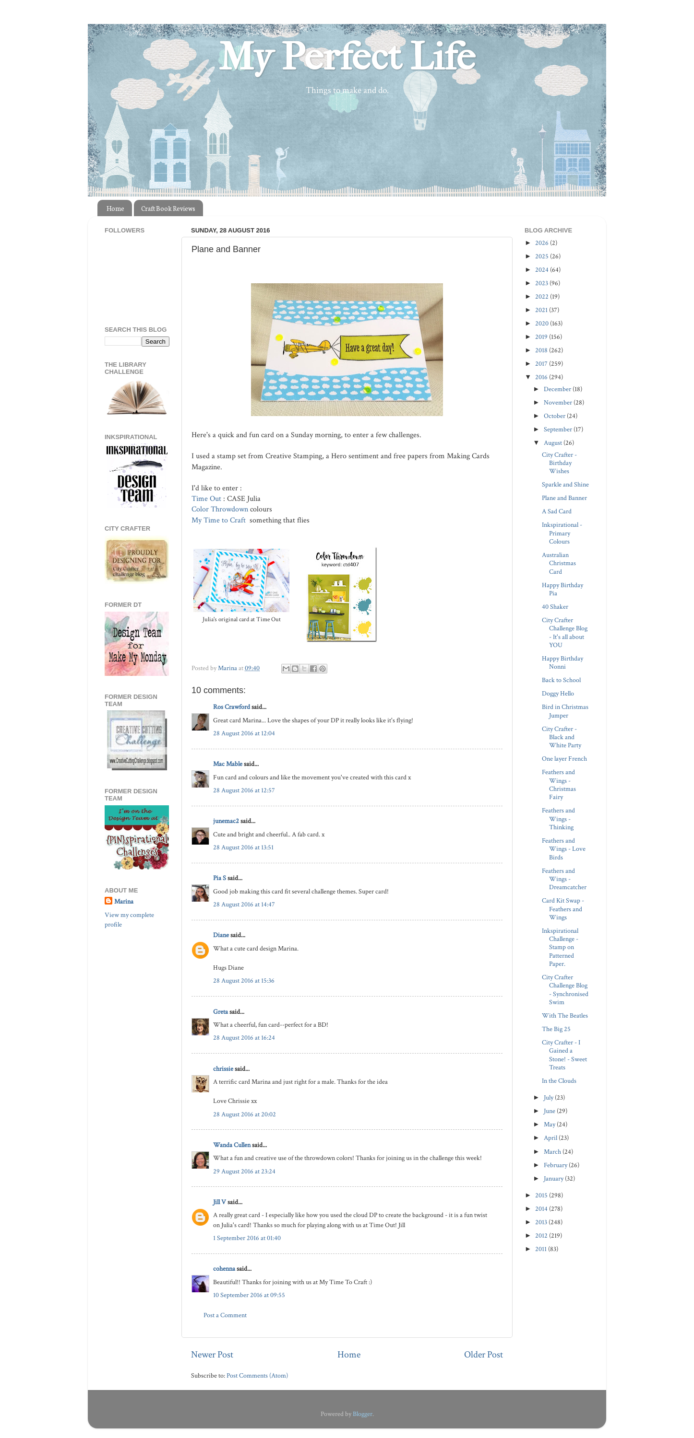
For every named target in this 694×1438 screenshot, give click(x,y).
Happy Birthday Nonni (562, 662)
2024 (542, 269)
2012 (542, 1235)
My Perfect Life (347, 57)
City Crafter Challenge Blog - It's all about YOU (564, 632)
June (550, 1110)
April (551, 1137)
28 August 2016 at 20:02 (244, 1114)
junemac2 (226, 820)
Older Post (483, 1354)
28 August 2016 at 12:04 (244, 733)
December (558, 389)
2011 (541, 1248)
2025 (542, 256)
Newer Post (212, 1354)
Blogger (362, 1413)
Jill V (219, 1201)
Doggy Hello (558, 693)
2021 (542, 309)
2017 (542, 363)
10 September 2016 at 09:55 (249, 1294)
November (559, 402)
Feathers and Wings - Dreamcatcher (564, 879)
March (553, 1151)
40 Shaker (555, 606)
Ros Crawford (231, 706)
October (555, 415)
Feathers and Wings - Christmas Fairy (559, 784)
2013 (542, 1222)
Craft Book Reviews (168, 208)
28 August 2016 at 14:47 (244, 904)
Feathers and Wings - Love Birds (564, 849)
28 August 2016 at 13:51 (243, 847)
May (550, 1124)
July (549, 1097)
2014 (542, 1208)
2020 (542, 323)
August (553, 442)
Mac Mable (227, 763)
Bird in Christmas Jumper (565, 710)
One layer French (564, 758)
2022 (542, 296)
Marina (123, 901)
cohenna (224, 1268)
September (559, 429)
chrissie (223, 1068)
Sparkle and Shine (565, 484)
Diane (221, 934)
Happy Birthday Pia (562, 589)
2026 (542, 242)
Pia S (219, 877)
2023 (542, 283)
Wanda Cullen (232, 1144)
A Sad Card (557, 511)
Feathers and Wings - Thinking (558, 819)
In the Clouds (559, 1080)
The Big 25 (556, 1028)
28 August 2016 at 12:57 (244, 790)
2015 (542, 1195)
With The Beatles (565, 1015)
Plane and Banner (564, 497)
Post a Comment (225, 1315)
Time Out (206, 499)
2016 (542, 377)
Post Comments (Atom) (257, 1375)
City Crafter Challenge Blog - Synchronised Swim (565, 990)
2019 (542, 336)
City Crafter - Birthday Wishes (559, 463)
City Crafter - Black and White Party (561, 737)
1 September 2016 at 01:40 (247, 1237)
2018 (542, 350)
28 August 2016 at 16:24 (244, 1037)
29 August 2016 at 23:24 (244, 1171)
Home (115, 208)
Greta (220, 1011)
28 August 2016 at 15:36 (244, 980)
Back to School (561, 679)
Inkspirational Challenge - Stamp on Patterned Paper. (560, 947)
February (556, 1165)
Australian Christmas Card (559, 563)
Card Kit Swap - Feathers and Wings (563, 909)
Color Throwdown (219, 509)
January (554, 1178)
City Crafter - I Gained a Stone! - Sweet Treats (564, 1055)
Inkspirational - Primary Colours (562, 533)
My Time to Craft (218, 520)
